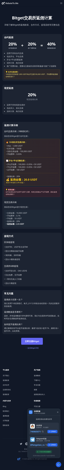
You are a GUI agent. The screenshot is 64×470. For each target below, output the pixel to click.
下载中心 (37, 380)
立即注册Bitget (32, 341)
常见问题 (37, 385)
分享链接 (6, 420)
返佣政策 (6, 380)
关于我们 (6, 375)
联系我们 (6, 411)
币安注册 (37, 406)
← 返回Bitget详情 (31, 348)
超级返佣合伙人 (39, 394)
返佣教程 (37, 375)
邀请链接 (6, 416)
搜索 (35, 390)
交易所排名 (7, 390)
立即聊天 (52, 431)
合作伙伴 (6, 385)
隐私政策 (6, 425)
